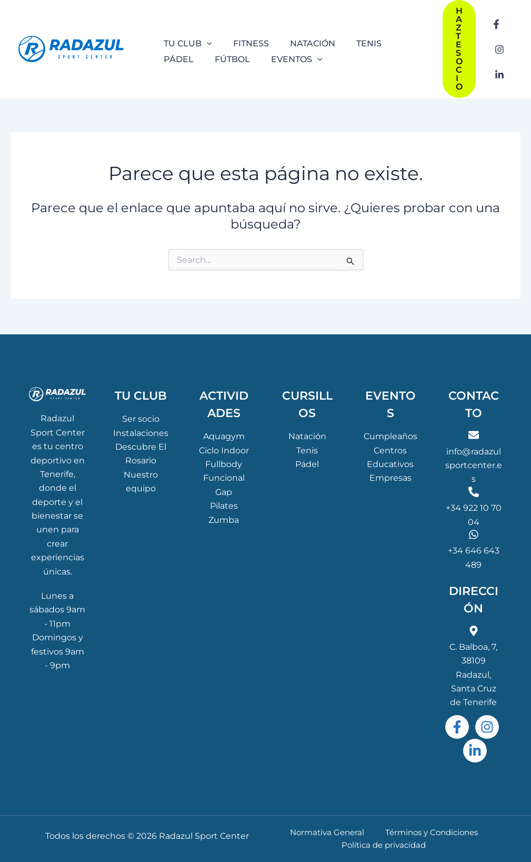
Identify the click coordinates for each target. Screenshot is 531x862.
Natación (307, 434)
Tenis (307, 448)
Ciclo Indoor (224, 448)
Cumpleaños (390, 434)
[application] (204, 41)
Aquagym (224, 434)
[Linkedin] (499, 69)
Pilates (224, 504)
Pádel (307, 462)
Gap (223, 490)
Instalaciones (140, 430)
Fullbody (223, 462)
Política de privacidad (385, 844)
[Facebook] (496, 29)
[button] (459, 49)
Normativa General (327, 831)
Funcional (224, 476)
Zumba (223, 517)
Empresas (390, 476)
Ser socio (140, 417)
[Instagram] (499, 49)
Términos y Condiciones (425, 831)
